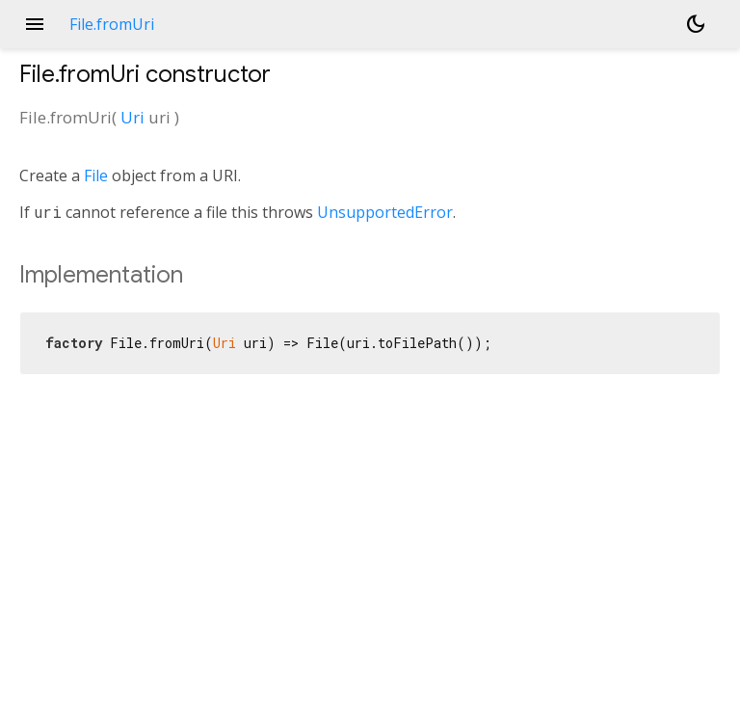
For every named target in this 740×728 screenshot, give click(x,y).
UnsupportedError (385, 212)
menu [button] (34, 24)
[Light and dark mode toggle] (695, 24)
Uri (132, 117)
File (96, 175)
